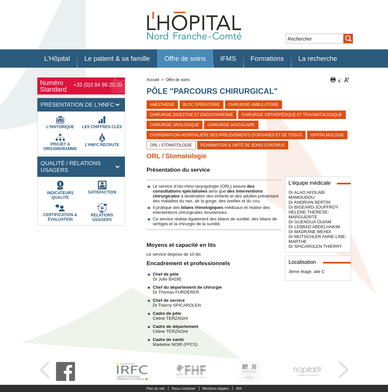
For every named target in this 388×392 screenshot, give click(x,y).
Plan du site (155, 388)
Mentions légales (216, 388)
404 (239, 388)
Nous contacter (184, 388)
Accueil (153, 79)
